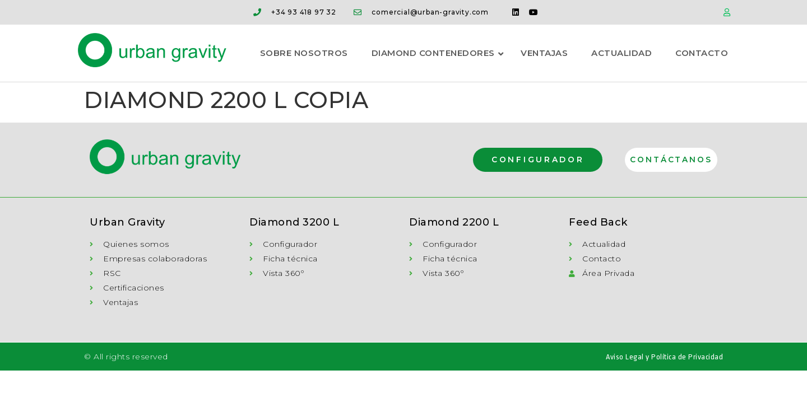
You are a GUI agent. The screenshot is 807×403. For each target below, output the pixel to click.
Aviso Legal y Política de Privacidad (664, 357)
